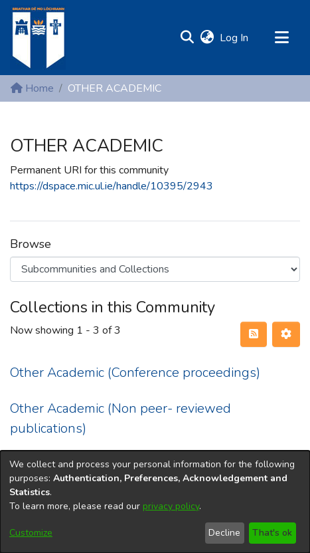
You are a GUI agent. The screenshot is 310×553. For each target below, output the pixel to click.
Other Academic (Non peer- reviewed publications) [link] (120, 418)
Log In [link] (235, 38)
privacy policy (171, 506)
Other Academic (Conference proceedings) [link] (135, 373)
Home (32, 88)
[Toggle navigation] (281, 38)
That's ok (272, 532)
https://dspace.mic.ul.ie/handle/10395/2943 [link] (111, 186)
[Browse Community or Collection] (155, 269)
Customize (30, 532)
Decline (224, 532)
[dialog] (155, 502)
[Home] (38, 37)
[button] (187, 38)
